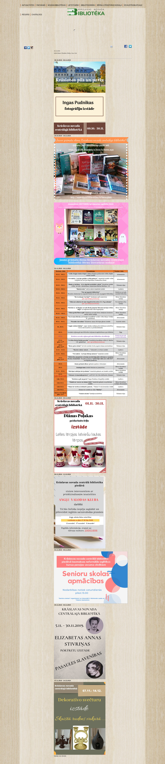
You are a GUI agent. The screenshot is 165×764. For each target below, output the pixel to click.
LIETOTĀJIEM (72, 5)
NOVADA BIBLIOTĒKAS (56, 5)
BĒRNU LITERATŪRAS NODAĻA (109, 5)
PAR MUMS (40, 5)
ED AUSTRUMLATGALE (132, 5)
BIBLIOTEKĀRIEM (87, 5)
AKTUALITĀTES (27, 5)
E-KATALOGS (36, 14)
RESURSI (25, 14)
